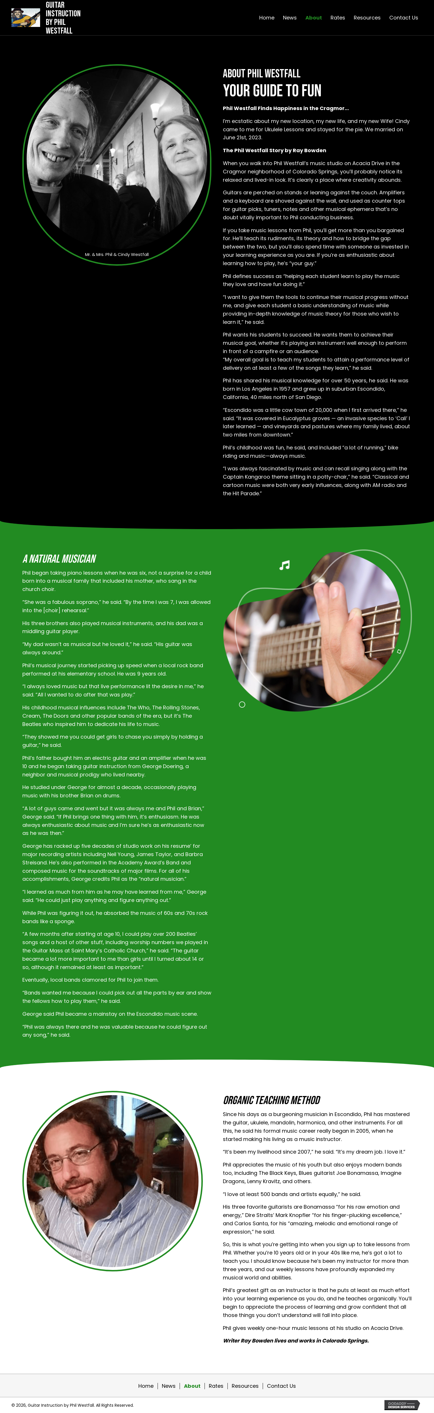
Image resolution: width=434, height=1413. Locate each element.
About (192, 1386)
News (169, 1386)
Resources (245, 1386)
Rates (216, 1386)
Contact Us (281, 1386)
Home (146, 1386)
